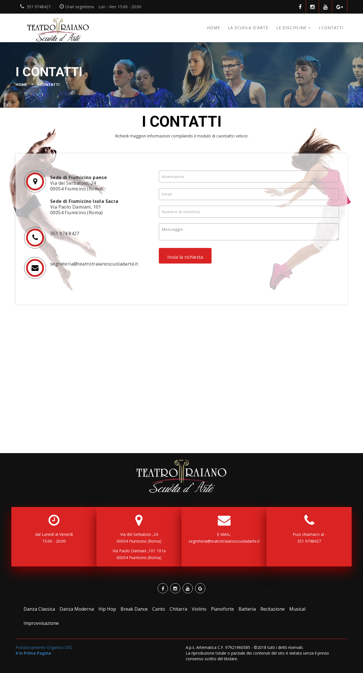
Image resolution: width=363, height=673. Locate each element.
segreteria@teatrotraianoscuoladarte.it (224, 541)
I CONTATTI (331, 27)
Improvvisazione (41, 623)
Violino (199, 609)
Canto (158, 609)
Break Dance (134, 609)
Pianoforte (222, 609)
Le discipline (291, 27)
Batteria (247, 609)
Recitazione (272, 609)
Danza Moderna (77, 609)
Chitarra (178, 609)
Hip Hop (107, 609)
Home (213, 27)
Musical (297, 609)
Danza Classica (39, 609)
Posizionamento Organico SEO (44, 650)
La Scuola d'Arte (248, 27)
